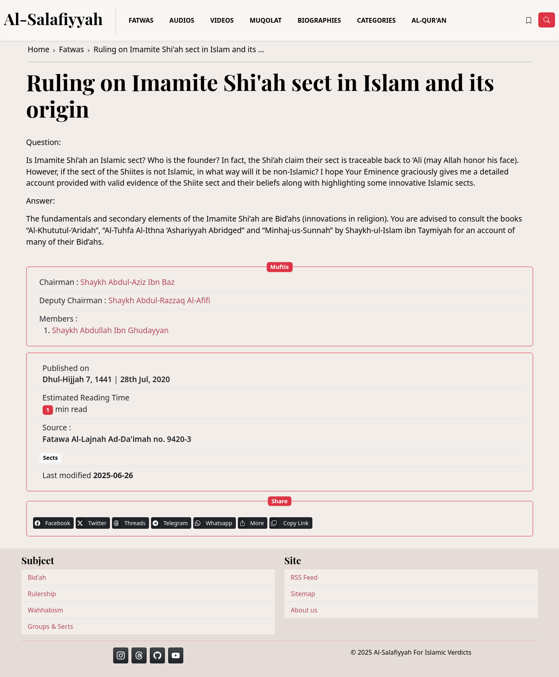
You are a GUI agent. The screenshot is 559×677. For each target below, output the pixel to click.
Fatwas (141, 20)
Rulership (42, 593)
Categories (376, 20)
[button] (529, 20)
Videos (222, 20)
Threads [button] (128, 523)
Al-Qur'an (429, 20)
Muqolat (265, 20)
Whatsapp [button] (212, 523)
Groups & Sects (50, 626)
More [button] (251, 523)
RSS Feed (304, 577)
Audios (181, 20)
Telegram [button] (169, 523)
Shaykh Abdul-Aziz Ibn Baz (127, 282)
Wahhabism (45, 610)
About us (304, 610)
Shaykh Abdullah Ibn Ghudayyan (110, 330)
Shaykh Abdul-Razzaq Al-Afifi (159, 300)
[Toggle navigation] (546, 19)
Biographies (319, 20)
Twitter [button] (91, 523)
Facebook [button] (52, 523)
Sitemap (303, 593)
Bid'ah (37, 577)
